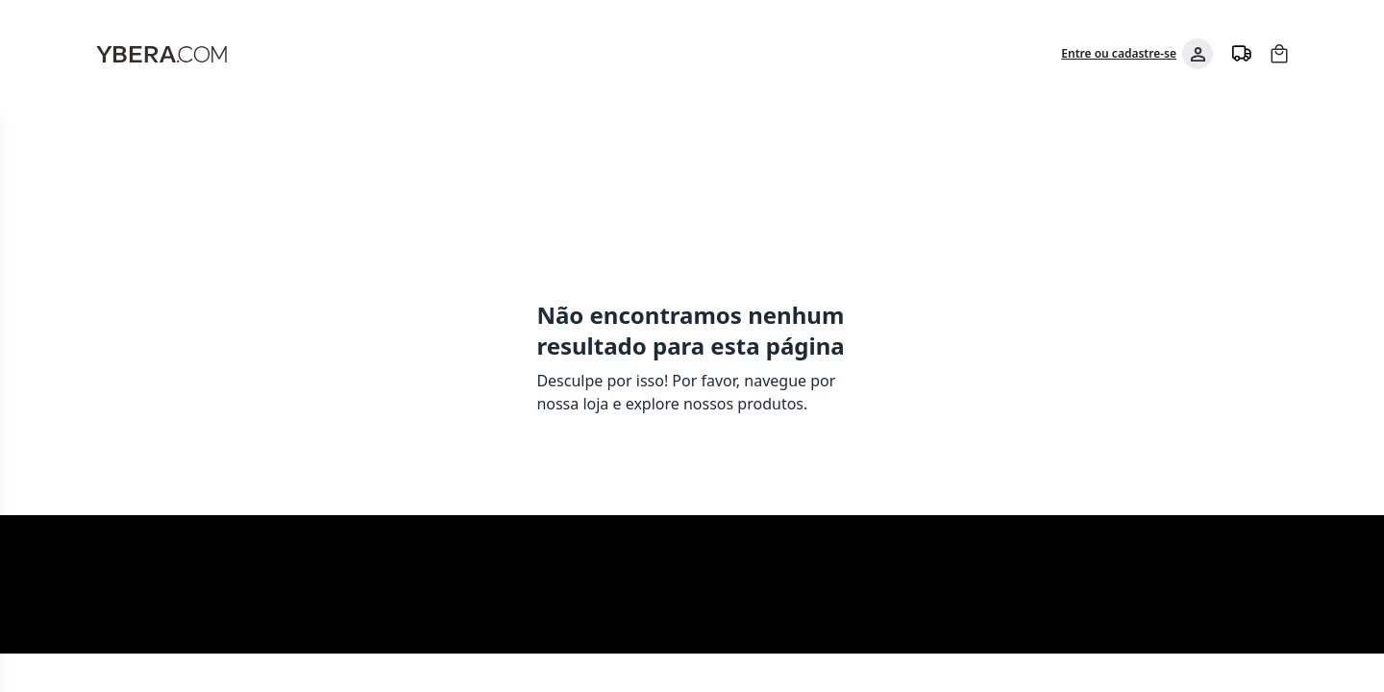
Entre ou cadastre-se (1118, 54)
